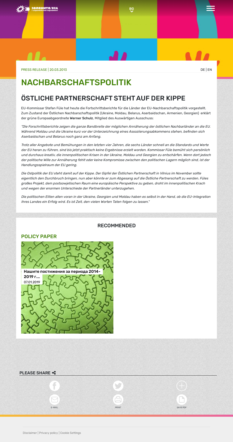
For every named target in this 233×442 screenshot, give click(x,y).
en (209, 70)
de (203, 70)
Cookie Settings (70, 433)
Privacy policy (48, 433)
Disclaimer (30, 433)
